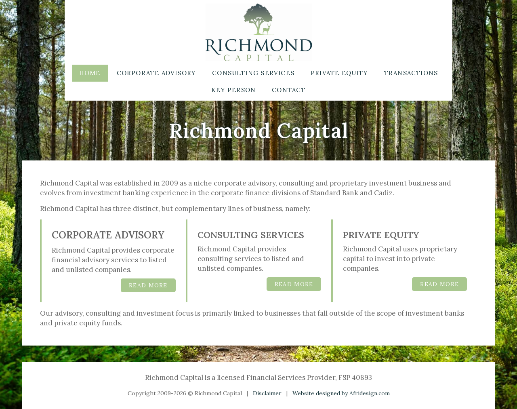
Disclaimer (267, 393)
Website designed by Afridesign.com (341, 393)
